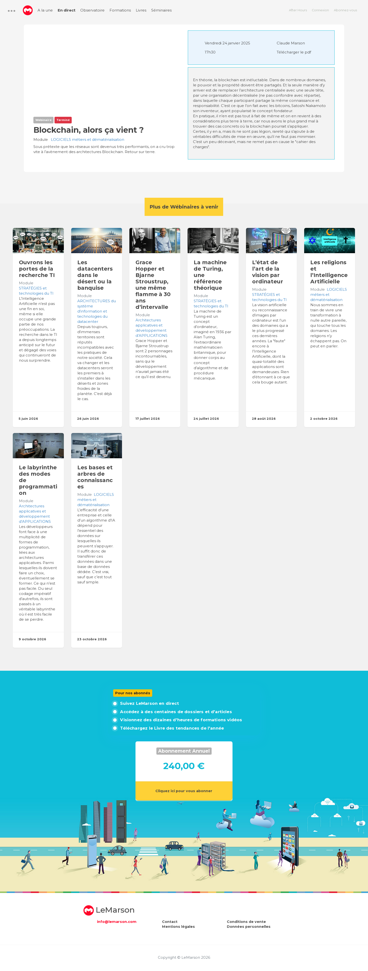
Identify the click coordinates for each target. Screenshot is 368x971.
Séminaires (161, 10)
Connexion (320, 10)
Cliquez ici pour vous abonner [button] (183, 791)
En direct (66, 10)
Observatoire (92, 10)
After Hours (298, 10)
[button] (11, 10)
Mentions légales (178, 926)
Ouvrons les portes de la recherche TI (37, 268)
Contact (169, 921)
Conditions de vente (246, 921)
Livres (141, 10)
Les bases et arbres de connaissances (95, 477)
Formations (120, 10)
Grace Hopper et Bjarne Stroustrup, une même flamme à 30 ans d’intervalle (153, 284)
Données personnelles (249, 926)
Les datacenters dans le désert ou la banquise (95, 275)
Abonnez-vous (345, 10)
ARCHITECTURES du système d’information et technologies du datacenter (96, 311)
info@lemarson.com (116, 921)
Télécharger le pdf (294, 52)
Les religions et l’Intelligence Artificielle (329, 272)
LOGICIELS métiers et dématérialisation (87, 139)
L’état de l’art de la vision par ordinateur (267, 272)
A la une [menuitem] (45, 10)
